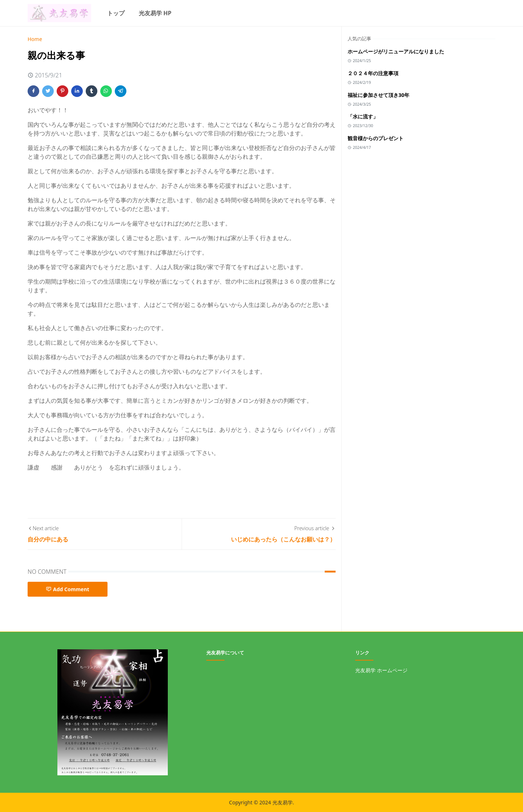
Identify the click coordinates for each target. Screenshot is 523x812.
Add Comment (67, 589)
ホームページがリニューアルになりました (396, 51)
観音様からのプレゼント (376, 138)
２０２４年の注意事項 (373, 73)
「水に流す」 (363, 116)
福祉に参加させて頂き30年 (378, 95)
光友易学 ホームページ (381, 670)
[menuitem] (115, 13)
